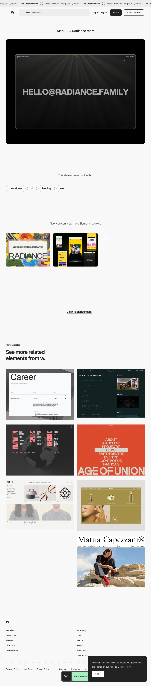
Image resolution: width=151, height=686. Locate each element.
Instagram (75, 669)
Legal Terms (28, 669)
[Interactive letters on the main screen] (123, 250)
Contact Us (82, 655)
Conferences (12, 650)
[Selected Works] (123, 286)
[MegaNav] (111, 561)
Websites (10, 630)
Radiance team (83, 30)
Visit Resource (80, 676)
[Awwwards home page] (66, 676)
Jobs (79, 635)
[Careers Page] (40, 394)
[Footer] (75, 286)
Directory (10, 645)
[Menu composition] (40, 450)
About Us (81, 650)
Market (80, 640)
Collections (11, 635)
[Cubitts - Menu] (40, 504)
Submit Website (134, 12)
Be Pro (116, 12)
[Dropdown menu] (40, 561)
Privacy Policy (43, 669)
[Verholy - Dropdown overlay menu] (111, 393)
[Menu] (111, 505)
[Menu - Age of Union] (111, 450)
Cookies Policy (12, 669)
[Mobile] (75, 250)
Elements (10, 640)
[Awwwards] (13, 12)
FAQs (79, 645)
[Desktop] (28, 250)
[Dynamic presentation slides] (28, 286)
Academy (81, 630)
